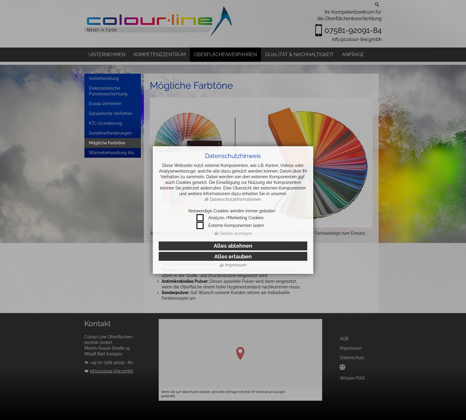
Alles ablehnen (233, 246)
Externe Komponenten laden (236, 225)
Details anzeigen (236, 233)
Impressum (236, 265)
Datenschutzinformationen (235, 199)
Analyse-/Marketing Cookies (236, 217)
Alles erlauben (233, 256)
